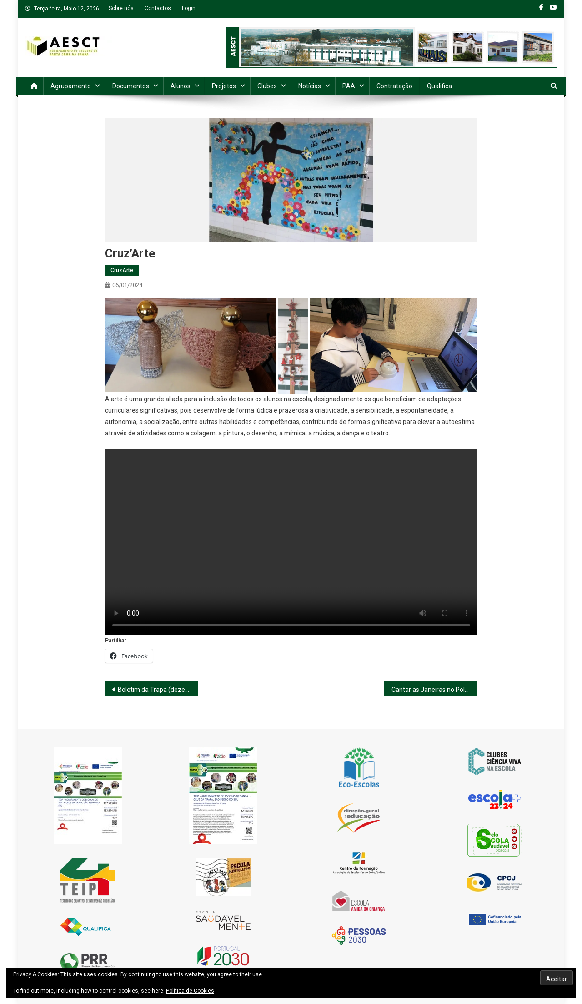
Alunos (181, 86)
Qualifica (439, 86)
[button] (190, 345)
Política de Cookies (190, 991)
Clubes (267, 86)
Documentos (130, 86)
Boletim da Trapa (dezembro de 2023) (158, 689)
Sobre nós (121, 8)
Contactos (158, 8)
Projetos (224, 86)
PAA (348, 86)
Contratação (394, 86)
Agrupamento (70, 86)
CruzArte (121, 270)
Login (189, 8)
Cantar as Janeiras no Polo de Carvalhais (434, 689)
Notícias (309, 86)
